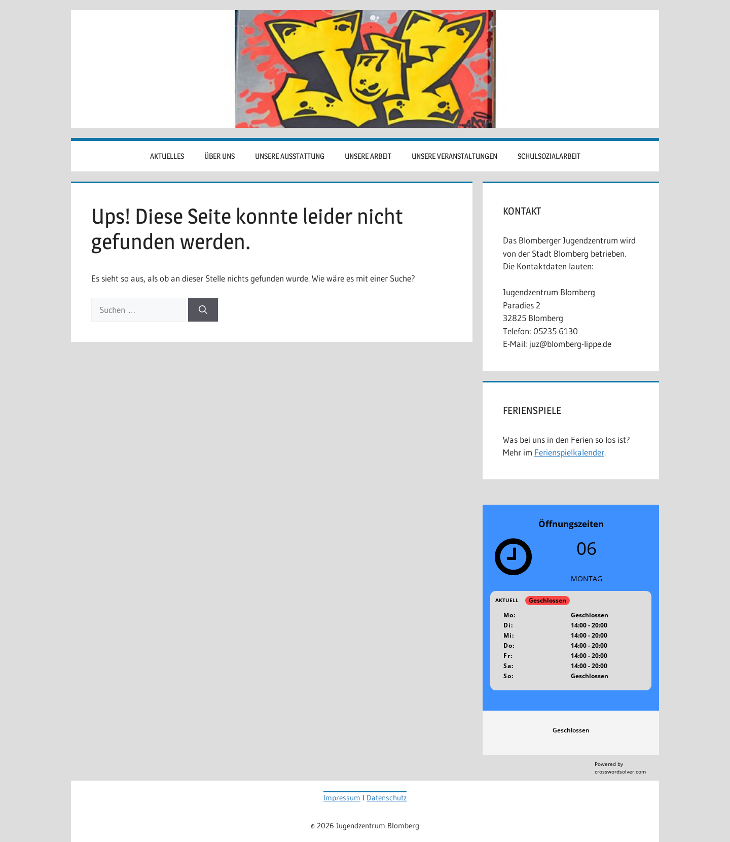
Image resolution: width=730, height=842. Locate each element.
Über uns (219, 156)
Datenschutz (387, 797)
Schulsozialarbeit (549, 156)
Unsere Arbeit (368, 156)
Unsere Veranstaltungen (454, 156)
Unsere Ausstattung (289, 156)
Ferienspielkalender (569, 452)
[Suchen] (203, 310)
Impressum (341, 797)
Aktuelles (167, 156)
